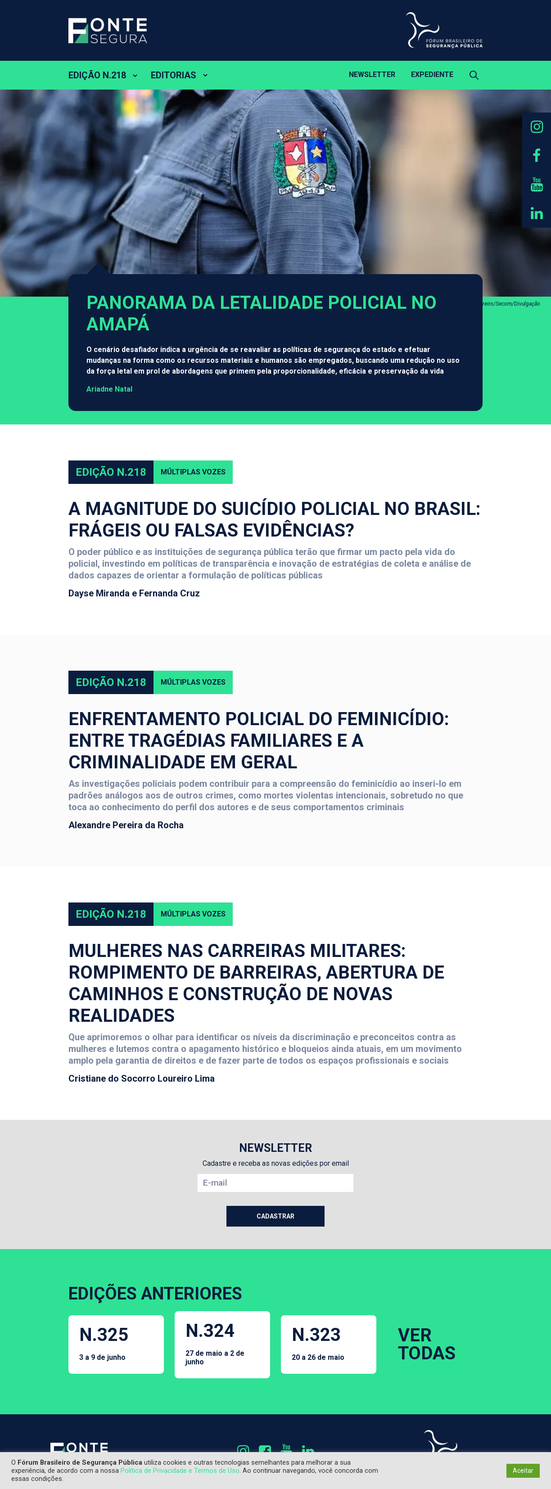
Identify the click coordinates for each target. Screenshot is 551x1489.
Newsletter (372, 74)
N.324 (222, 1343)
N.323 (318, 1343)
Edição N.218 (111, 472)
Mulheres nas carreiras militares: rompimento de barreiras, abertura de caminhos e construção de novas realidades (256, 983)
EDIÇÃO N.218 (97, 75)
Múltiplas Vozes (193, 472)
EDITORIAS (173, 75)
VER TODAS (427, 1344)
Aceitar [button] (523, 1470)
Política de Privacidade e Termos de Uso (180, 1470)
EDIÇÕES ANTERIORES (155, 1294)
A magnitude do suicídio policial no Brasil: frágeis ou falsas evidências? (274, 519)
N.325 (103, 1343)
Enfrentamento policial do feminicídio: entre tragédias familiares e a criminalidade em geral (258, 740)
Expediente (432, 74)
